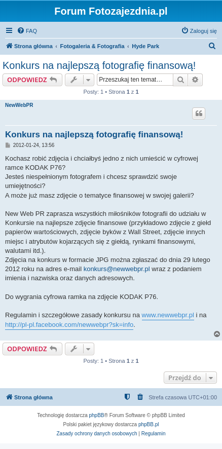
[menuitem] (27, 31)
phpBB (96, 415)
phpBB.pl (148, 424)
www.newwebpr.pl (168, 315)
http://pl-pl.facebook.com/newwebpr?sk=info (69, 324)
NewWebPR (19, 105)
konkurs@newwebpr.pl (117, 269)
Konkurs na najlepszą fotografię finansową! (99, 65)
